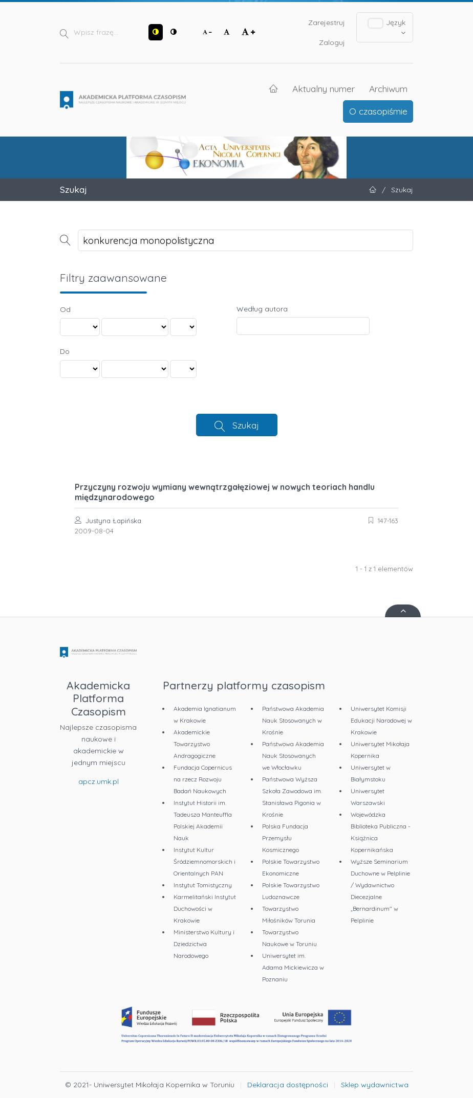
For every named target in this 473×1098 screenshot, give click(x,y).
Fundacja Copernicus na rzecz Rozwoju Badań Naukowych (203, 779)
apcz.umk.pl (98, 781)
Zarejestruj (326, 22)
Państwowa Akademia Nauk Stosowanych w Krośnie (293, 720)
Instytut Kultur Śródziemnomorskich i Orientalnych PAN (204, 861)
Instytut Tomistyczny (203, 885)
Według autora (262, 308)
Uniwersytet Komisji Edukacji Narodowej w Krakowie (381, 720)
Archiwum (388, 88)
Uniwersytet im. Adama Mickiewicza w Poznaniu (293, 967)
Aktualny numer (323, 88)
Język (387, 27)
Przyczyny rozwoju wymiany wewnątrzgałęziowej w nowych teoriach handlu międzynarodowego (225, 492)
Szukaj (245, 425)
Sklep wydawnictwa (374, 1084)
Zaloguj (332, 42)
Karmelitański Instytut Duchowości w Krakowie (205, 908)
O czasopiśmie (378, 111)
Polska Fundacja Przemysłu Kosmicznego (285, 838)
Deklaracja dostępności (287, 1084)
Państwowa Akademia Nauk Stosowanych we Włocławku (293, 755)
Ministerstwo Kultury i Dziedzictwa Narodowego (204, 943)
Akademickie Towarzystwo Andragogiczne (195, 743)
